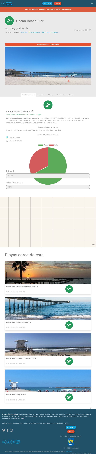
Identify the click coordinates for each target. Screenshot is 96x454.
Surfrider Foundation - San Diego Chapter (39, 32)
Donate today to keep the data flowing (48, 44)
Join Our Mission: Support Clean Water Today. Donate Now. (48, 9)
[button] (92, 3)
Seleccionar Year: (14, 182)
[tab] (28, 95)
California (22, 28)
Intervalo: (11, 171)
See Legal (69, 451)
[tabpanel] (48, 143)
